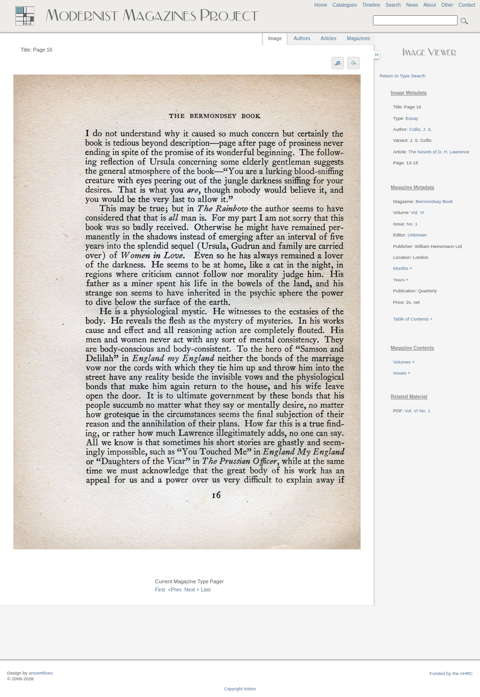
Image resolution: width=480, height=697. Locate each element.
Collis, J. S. (420, 129)
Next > (192, 589)
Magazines (358, 38)
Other (447, 5)
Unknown (417, 234)
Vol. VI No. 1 (417, 410)
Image (275, 38)
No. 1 (411, 223)
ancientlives (41, 673)
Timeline (371, 5)
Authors (302, 38)
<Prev (175, 589)
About (429, 5)
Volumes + (404, 362)
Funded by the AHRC (451, 673)
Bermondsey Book (434, 201)
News (412, 5)
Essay (411, 118)
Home (320, 5)
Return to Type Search (403, 75)
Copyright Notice (240, 688)
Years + (400, 279)
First (160, 589)
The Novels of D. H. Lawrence (438, 151)
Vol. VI (417, 212)
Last (206, 589)
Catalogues (344, 5)
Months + (402, 268)
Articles (329, 38)
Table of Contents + (413, 319)
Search (393, 5)
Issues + (401, 372)
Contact (467, 5)
